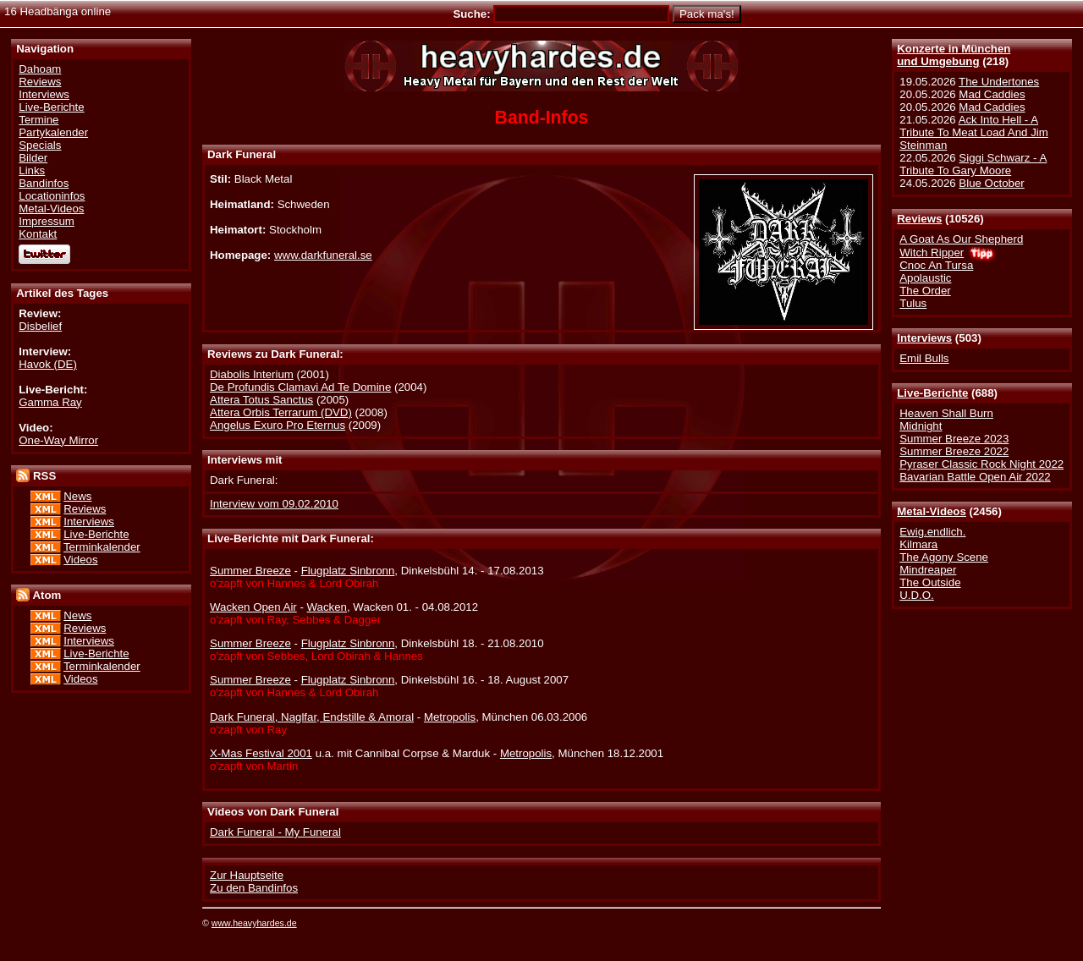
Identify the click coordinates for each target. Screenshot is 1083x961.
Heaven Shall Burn (946, 413)
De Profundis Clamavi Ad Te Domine (300, 387)
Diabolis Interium (252, 374)
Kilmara (918, 544)
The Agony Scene (943, 557)
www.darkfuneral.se (323, 255)
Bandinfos (44, 183)
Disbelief (40, 326)
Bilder (33, 157)
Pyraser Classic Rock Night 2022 (981, 464)
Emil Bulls (923, 358)
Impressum (46, 221)
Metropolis (450, 717)
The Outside (929, 582)
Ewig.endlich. (932, 531)
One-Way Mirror (58, 440)
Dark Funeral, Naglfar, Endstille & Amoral (312, 717)
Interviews (924, 338)
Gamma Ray (50, 402)
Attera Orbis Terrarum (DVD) (281, 412)
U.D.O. (916, 595)
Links (32, 170)
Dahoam (40, 69)
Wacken (327, 607)
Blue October (991, 183)
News (77, 496)
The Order (924, 290)
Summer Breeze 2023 (954, 438)
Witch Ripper (931, 252)
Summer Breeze (250, 570)
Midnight (920, 426)
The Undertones (999, 81)
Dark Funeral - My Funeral (275, 832)
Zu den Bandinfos (254, 887)
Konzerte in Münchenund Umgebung (953, 55)
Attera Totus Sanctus (261, 399)
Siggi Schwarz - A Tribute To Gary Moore (973, 164)
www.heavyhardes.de (254, 923)
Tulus (912, 303)
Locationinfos (52, 195)
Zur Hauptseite (246, 875)
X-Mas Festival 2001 (261, 753)
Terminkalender (101, 547)
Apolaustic (925, 278)
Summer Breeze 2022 (954, 451)
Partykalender (53, 132)
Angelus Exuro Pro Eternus (277, 425)
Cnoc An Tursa (936, 265)
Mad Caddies (992, 94)
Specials (40, 145)
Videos (80, 559)
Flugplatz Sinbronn (348, 570)
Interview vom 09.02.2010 (274, 503)
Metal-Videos (931, 511)
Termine (38, 119)
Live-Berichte (932, 393)
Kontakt (38, 234)
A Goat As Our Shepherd (961, 239)
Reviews (919, 218)
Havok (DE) (48, 364)
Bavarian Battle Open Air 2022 (974, 476)
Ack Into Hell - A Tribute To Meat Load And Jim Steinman (973, 132)
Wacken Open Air (253, 607)
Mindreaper (927, 569)
